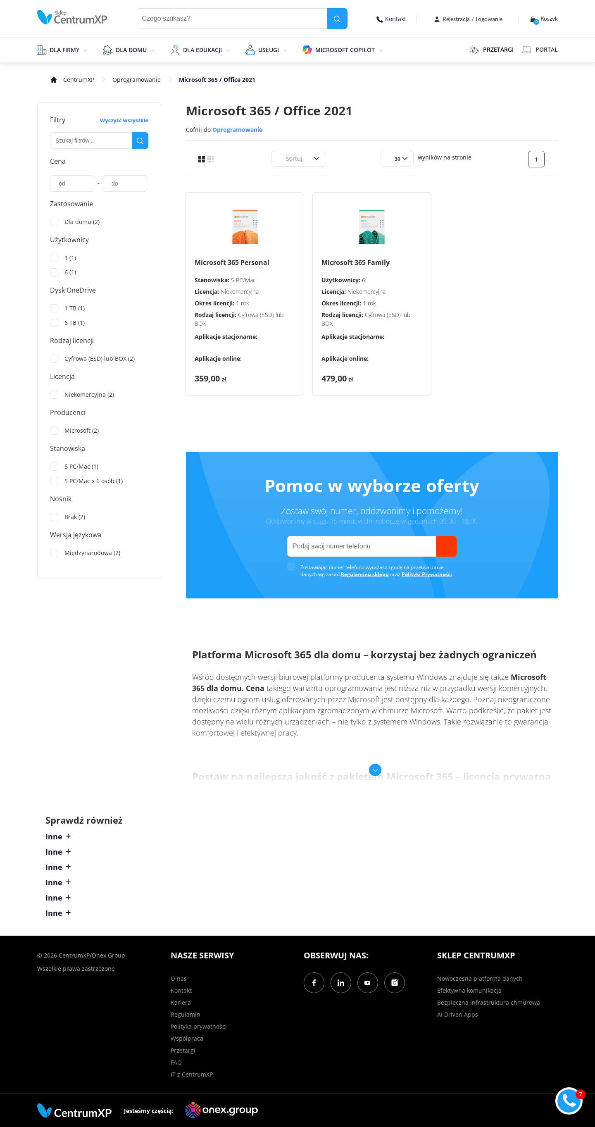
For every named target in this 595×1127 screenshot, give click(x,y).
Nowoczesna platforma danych (480, 978)
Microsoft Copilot (345, 50)
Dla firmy (64, 50)
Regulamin (185, 1014)
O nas (179, 978)
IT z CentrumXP (192, 1074)
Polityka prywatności (199, 1026)
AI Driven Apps (457, 1014)
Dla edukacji (202, 50)
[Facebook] (314, 982)
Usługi (268, 50)
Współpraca (187, 1038)
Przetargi (183, 1050)
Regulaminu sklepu (365, 574)
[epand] (84, 49)
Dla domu (131, 50)
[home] (72, 17)
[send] (446, 546)
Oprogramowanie (136, 79)
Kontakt (391, 19)
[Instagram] (394, 982)
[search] (337, 18)
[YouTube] (367, 982)
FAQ (176, 1062)
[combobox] (281, 158)
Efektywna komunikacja (469, 990)
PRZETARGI (491, 49)
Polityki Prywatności (427, 574)
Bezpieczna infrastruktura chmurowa (488, 1002)
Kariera (181, 1002)
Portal (540, 49)
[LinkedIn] (341, 982)
